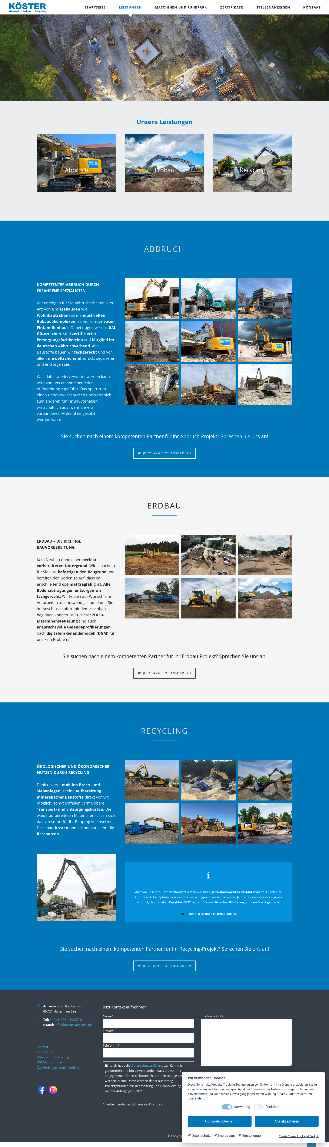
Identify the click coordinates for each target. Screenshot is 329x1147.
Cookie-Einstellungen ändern (58, 1067)
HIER (183, 914)
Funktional (273, 1107)
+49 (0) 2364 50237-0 (66, 1019)
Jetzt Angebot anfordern (166, 453)
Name (108, 1016)
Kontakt (42, 1047)
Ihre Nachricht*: (212, 1016)
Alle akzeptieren (286, 1121)
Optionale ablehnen (219, 1121)
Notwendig (242, 1107)
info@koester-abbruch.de (73, 1025)
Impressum (45, 1052)
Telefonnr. (111, 1045)
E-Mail (108, 1031)
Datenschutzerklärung (53, 1057)
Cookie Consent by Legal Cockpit (299, 1136)
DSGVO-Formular (49, 1062)
